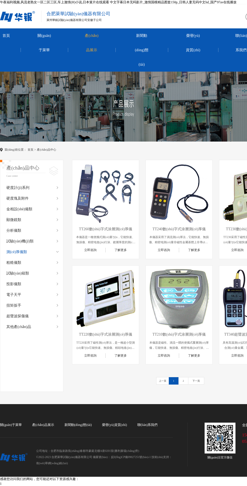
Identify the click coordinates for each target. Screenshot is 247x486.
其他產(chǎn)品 (18, 327)
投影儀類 (13, 284)
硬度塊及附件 (17, 198)
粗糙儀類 (13, 262)
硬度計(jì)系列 (17, 188)
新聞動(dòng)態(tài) (141, 50)
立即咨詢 (90, 250)
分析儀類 (13, 230)
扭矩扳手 (13, 305)
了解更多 (120, 250)
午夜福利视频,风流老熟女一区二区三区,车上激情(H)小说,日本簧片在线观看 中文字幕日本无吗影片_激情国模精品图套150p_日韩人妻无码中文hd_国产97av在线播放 (118, 2)
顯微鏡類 (13, 220)
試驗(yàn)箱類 (17, 273)
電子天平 (13, 295)
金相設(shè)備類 (19, 209)
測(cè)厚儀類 (16, 252)
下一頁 (196, 380)
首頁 (6, 36)
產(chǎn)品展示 (91, 43)
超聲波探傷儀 (17, 316)
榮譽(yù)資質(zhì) (193, 43)
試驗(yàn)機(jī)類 (20, 241)
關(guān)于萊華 (44, 43)
